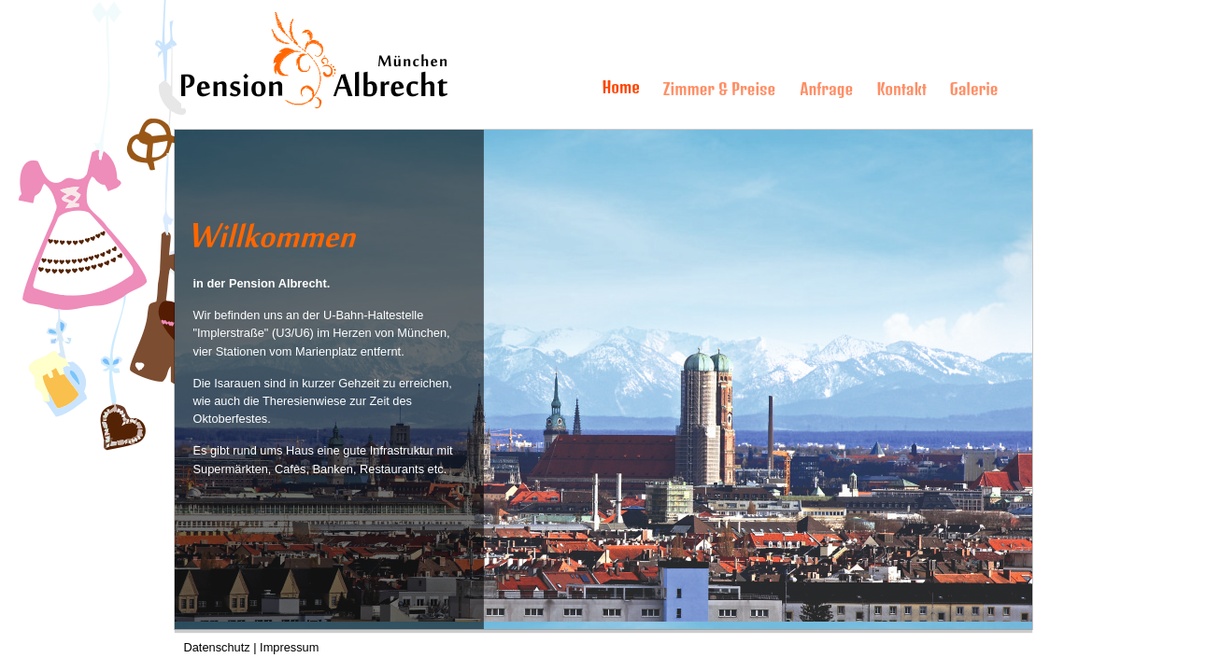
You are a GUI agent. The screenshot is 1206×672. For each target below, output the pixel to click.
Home (621, 87)
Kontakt (902, 89)
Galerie (974, 89)
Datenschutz (217, 647)
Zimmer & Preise (719, 89)
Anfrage (827, 89)
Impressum (289, 647)
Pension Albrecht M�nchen (263, 18)
